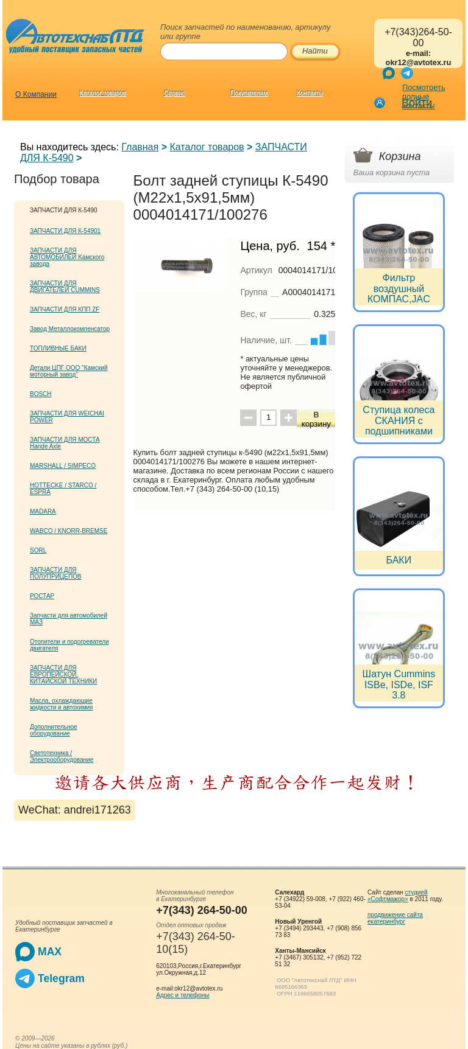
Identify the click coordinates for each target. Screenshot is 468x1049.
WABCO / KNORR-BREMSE (68, 531)
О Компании (36, 94)
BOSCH (41, 394)
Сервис (174, 93)
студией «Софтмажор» (397, 895)
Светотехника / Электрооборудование (61, 756)
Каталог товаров (103, 93)
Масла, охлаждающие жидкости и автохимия (61, 704)
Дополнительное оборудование (53, 730)
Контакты (310, 93)
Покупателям (249, 93)
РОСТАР (42, 596)
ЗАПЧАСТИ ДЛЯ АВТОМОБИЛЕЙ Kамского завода (67, 257)
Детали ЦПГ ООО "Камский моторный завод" (68, 371)
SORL (38, 550)
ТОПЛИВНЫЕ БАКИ (58, 348)
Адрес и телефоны (182, 995)
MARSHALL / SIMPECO (63, 465)
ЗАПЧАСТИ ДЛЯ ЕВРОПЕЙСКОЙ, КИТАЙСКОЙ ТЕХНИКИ (63, 674)
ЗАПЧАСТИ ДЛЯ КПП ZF (64, 309)
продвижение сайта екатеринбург (395, 918)
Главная (139, 147)
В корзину (316, 419)
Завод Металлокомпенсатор (70, 329)
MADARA (43, 511)
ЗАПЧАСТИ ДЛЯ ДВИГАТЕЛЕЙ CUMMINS (65, 286)
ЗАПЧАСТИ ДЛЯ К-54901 (65, 231)
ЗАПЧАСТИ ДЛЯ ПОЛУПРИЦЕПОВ (56, 573)
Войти (417, 103)
